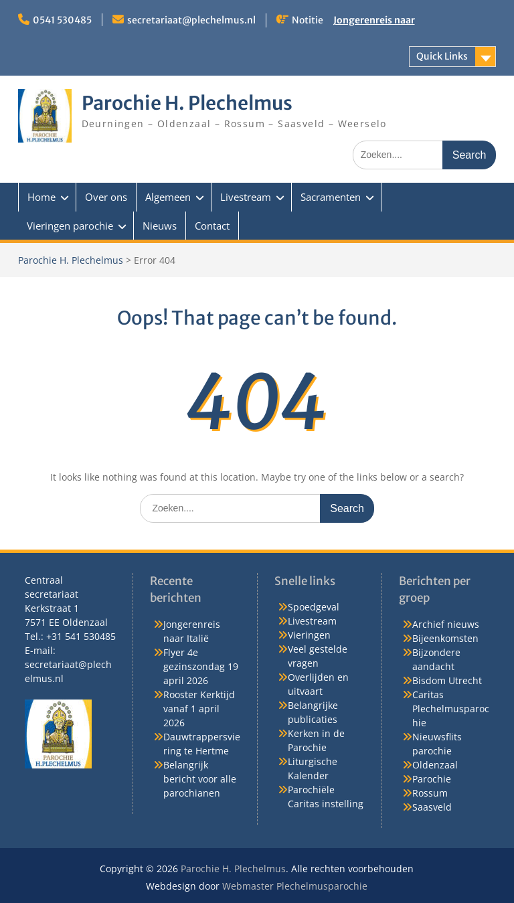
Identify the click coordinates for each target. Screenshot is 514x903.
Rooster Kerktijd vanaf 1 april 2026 (199, 708)
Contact (212, 225)
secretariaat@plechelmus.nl (191, 20)
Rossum (430, 793)
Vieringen (309, 635)
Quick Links (442, 56)
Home (41, 196)
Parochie (431, 778)
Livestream (245, 196)
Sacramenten (331, 196)
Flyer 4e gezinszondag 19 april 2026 (200, 666)
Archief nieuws (445, 624)
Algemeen (168, 196)
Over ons (106, 196)
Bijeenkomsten (445, 638)
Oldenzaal (435, 764)
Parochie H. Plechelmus (187, 103)
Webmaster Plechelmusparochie (294, 886)
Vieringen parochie (70, 225)
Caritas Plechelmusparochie (450, 708)
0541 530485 (62, 20)
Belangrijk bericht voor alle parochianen (199, 778)
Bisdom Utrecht (447, 680)
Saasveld (432, 807)
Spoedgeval (313, 606)
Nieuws (160, 225)
